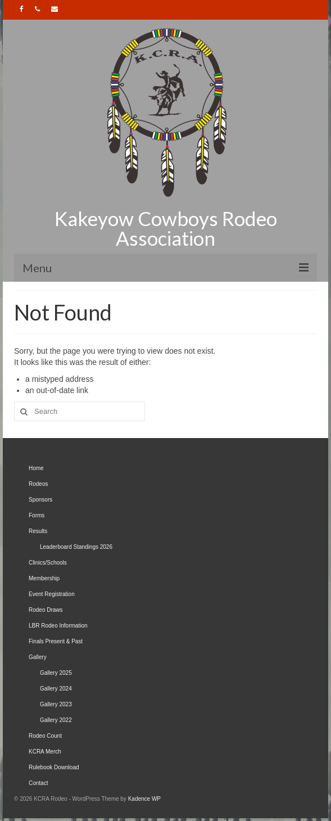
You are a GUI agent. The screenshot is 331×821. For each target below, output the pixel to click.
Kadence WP (144, 799)
